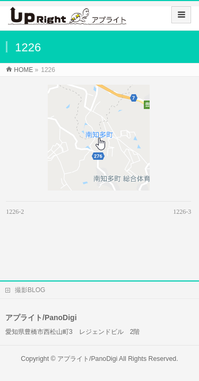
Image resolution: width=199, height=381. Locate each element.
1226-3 (182, 211)
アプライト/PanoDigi (87, 331)
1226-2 (15, 211)
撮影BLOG (30, 263)
